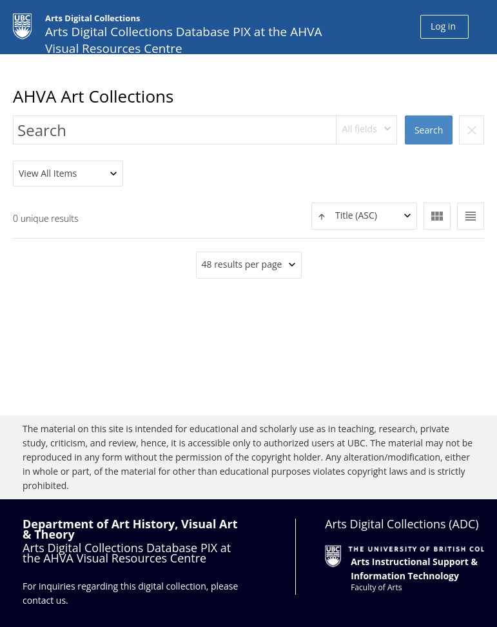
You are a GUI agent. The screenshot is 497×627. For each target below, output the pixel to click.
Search (428, 130)
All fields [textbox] (359, 129)
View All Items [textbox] (48, 173)
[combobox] (366, 129)
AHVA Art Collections (93, 96)
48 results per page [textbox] (242, 264)
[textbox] (364, 215)
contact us (44, 600)
